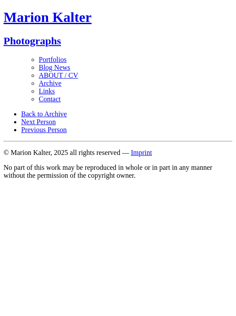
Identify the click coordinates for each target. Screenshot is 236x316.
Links (47, 91)
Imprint (141, 152)
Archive (50, 83)
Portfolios (52, 59)
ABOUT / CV (58, 75)
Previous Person (44, 129)
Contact (50, 99)
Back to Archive (44, 114)
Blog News (54, 67)
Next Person (38, 122)
